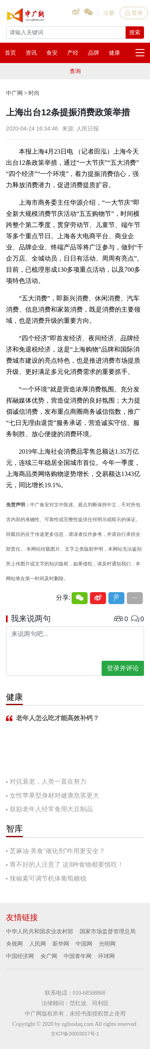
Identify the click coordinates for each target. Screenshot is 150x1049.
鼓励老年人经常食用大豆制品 (51, 809)
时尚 (34, 93)
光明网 (107, 943)
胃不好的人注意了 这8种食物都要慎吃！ (67, 864)
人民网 (37, 943)
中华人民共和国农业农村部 (39, 931)
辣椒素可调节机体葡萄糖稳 (48, 878)
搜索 (134, 32)
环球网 (106, 956)
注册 (108, 13)
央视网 (14, 943)
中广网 (14, 93)
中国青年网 (78, 956)
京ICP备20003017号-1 (75, 1034)
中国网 (84, 943)
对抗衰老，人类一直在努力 (48, 781)
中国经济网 (20, 956)
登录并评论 (123, 668)
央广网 (48, 956)
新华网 (60, 943)
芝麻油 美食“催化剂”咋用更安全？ (57, 850)
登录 (134, 13)
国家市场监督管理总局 (108, 931)
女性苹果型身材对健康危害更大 (54, 795)
